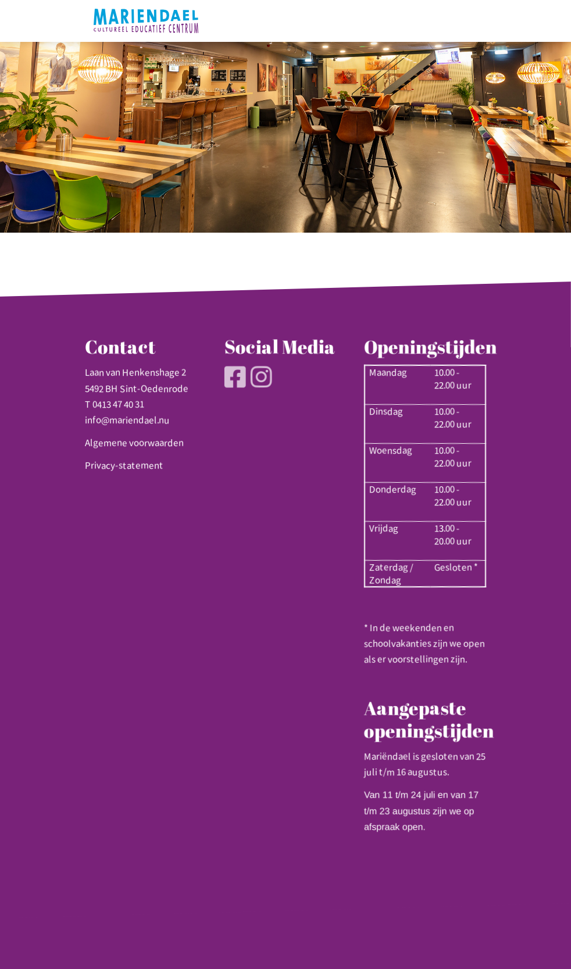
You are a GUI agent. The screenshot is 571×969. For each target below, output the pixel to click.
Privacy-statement (124, 465)
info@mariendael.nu (127, 420)
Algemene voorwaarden (134, 442)
